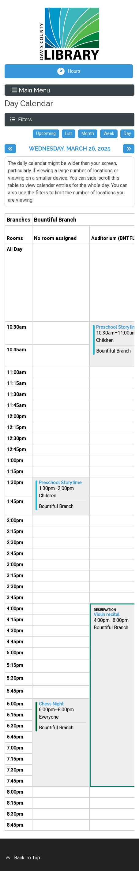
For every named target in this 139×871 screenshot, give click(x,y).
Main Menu (31, 90)
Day (127, 133)
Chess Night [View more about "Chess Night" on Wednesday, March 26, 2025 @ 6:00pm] (51, 704)
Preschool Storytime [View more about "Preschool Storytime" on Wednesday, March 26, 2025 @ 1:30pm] (60, 482)
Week (108, 133)
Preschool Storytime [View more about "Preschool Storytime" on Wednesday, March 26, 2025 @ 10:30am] (117, 327)
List (68, 133)
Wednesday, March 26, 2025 (69, 148)
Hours (76, 71)
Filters (24, 119)
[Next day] (128, 148)
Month (87, 133)
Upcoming (46, 133)
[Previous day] (10, 148)
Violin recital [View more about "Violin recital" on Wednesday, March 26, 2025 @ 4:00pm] (106, 614)
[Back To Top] (69, 858)
